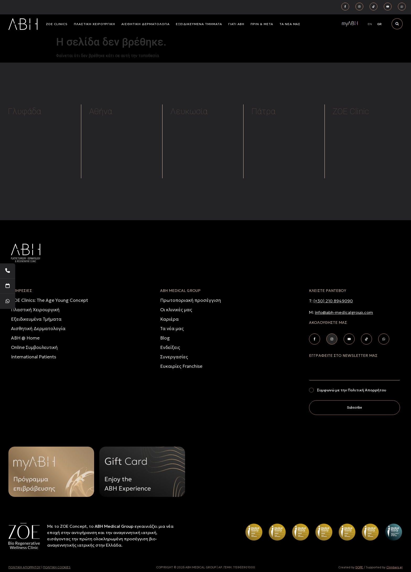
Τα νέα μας (172, 328)
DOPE (359, 567)
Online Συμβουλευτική (34, 347)
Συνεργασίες (174, 356)
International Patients (33, 356)
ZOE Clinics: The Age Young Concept (49, 300)
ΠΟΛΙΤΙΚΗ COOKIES (57, 567)
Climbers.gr (394, 567)
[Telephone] (7, 271)
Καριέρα (169, 319)
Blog (165, 338)
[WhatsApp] (7, 301)
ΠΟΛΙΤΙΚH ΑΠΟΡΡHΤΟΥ (24, 567)
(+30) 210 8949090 (333, 300)
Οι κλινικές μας (176, 309)
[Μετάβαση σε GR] (379, 24)
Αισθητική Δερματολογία (38, 328)
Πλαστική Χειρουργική (35, 309)
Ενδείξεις (170, 347)
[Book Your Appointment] (7, 286)
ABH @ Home (25, 338)
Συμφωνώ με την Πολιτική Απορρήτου (351, 390)
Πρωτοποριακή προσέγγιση (190, 300)
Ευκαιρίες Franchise (181, 366)
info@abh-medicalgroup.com (344, 312)
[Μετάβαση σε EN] (370, 24)
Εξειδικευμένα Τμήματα (36, 319)
